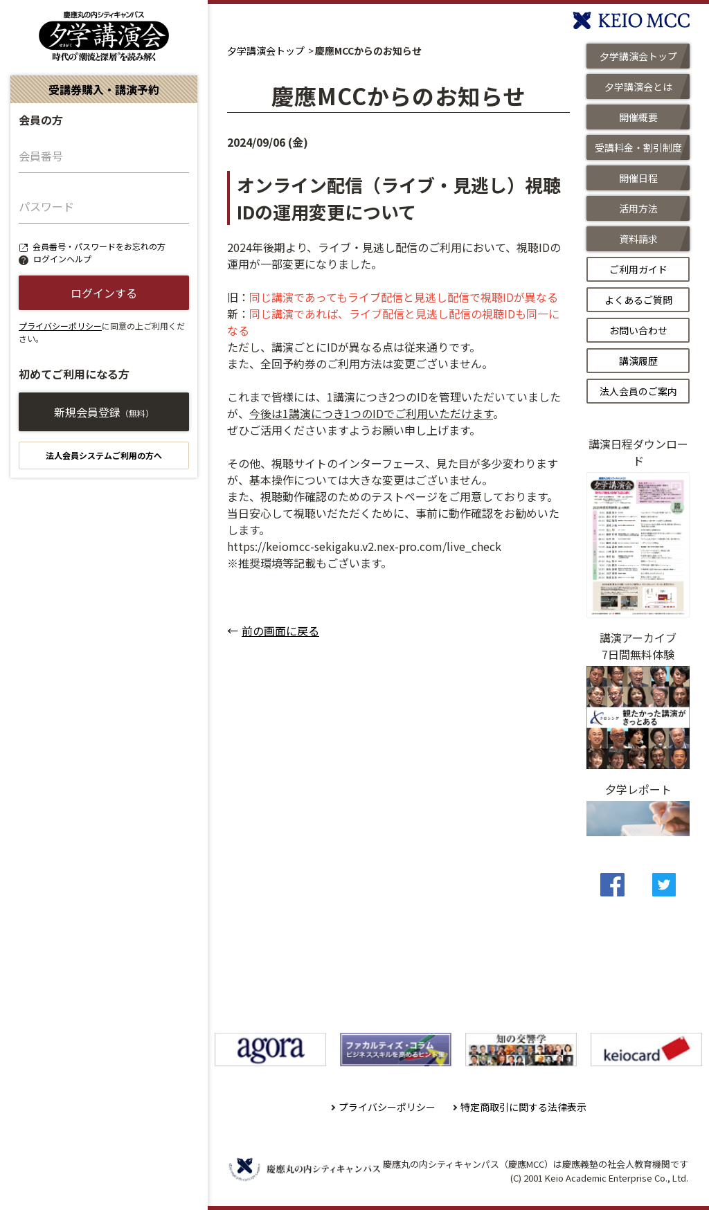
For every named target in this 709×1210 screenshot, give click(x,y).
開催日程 (638, 178)
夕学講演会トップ (266, 50)
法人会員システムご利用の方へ (104, 455)
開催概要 (638, 117)
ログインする (104, 293)
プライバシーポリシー (60, 326)
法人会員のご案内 (638, 391)
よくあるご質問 (638, 300)
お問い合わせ (638, 330)
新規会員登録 (104, 412)
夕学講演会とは (638, 86)
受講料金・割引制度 (638, 147)
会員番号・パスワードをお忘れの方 (99, 246)
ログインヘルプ (62, 258)
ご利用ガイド (638, 269)
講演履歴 (638, 361)
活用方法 (638, 208)
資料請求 (638, 239)
